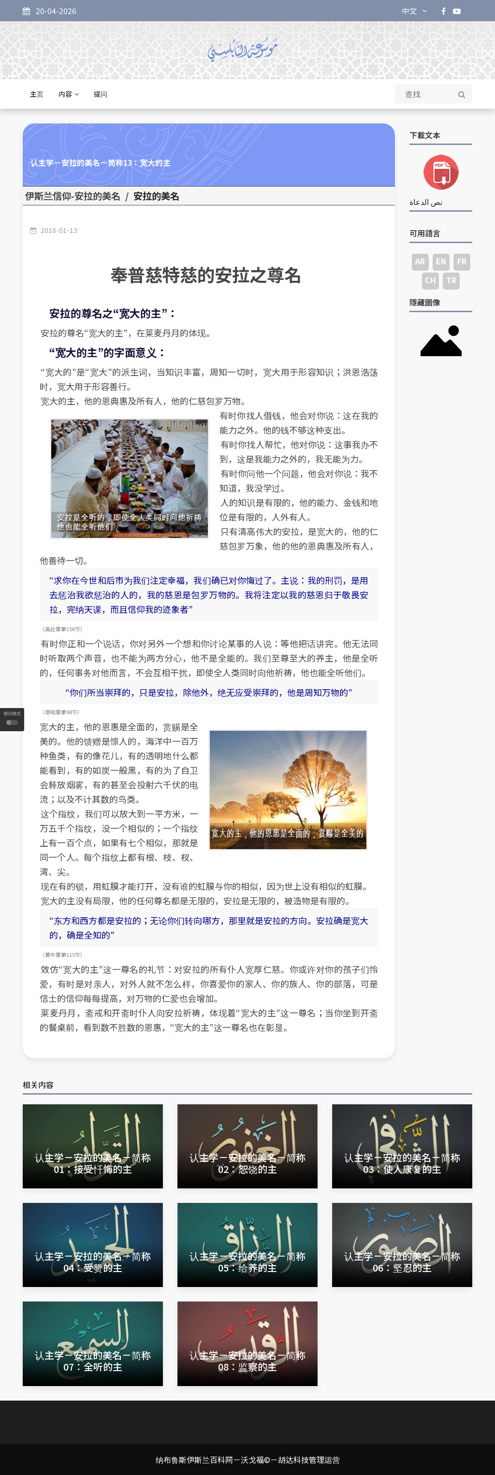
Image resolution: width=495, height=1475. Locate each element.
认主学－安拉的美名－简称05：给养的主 (247, 1261)
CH (430, 280)
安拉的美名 (156, 195)
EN (441, 261)
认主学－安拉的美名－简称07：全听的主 (93, 1361)
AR (420, 261)
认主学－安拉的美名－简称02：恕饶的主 (247, 1163)
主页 (37, 94)
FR (461, 261)
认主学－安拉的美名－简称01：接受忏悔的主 (93, 1163)
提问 (100, 94)
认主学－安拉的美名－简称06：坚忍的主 (402, 1261)
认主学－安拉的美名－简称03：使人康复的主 (402, 1163)
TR (451, 280)
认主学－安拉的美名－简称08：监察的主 (247, 1361)
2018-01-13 (59, 230)
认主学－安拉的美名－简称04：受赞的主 (93, 1261)
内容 (68, 94)
